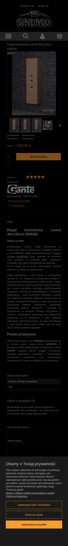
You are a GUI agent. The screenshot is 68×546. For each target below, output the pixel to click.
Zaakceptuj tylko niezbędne (34, 504)
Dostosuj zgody (34, 514)
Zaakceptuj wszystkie (34, 524)
